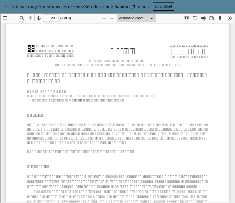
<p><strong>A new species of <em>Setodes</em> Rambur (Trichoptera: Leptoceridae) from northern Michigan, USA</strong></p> (82, 6)
